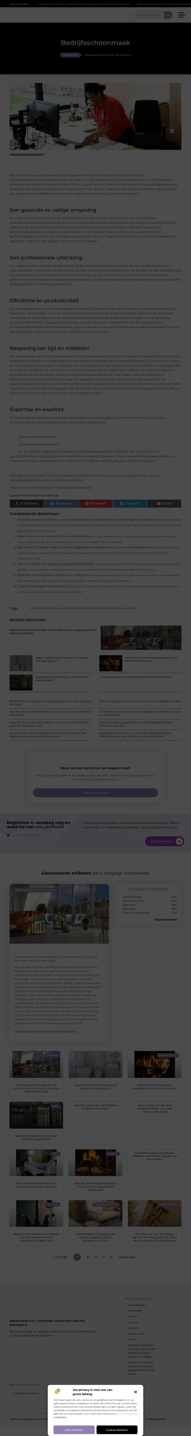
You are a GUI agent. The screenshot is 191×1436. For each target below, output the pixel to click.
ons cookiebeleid (127, 1413)
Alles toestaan (74, 1429)
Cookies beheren (117, 1429)
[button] (136, 1392)
